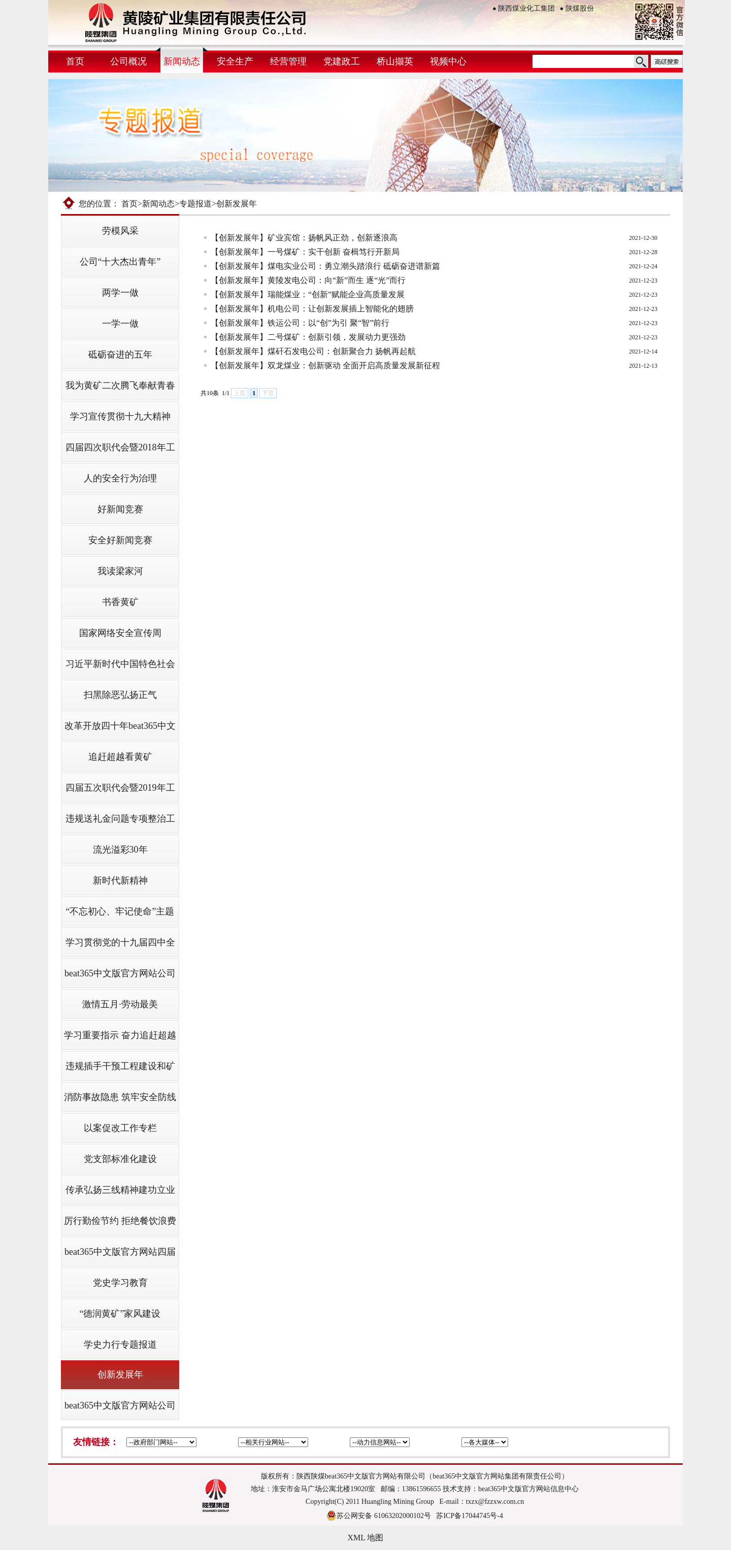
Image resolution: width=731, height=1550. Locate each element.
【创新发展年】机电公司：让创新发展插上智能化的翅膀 (312, 308)
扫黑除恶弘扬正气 (120, 695)
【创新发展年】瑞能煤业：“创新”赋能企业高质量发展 (308, 294)
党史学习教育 (120, 1283)
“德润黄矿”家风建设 (120, 1314)
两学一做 (120, 293)
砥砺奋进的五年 (120, 354)
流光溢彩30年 (120, 849)
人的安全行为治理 (120, 478)
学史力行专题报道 (120, 1345)
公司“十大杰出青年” (120, 262)
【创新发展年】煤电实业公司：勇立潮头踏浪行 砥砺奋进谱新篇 (325, 266)
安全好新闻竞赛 (120, 540)
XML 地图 (366, 1537)
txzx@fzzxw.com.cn (495, 1501)
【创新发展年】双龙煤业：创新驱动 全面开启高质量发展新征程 (325, 365)
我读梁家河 (120, 571)
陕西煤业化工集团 (523, 8)
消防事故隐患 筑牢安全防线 (120, 1097)
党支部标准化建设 (120, 1159)
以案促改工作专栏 (120, 1128)
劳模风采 (120, 231)
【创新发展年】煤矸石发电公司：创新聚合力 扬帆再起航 (313, 351)
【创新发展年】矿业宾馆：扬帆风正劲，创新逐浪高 (304, 237)
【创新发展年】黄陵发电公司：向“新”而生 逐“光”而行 (308, 280)
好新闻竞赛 (120, 509)
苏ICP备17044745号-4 (469, 1516)
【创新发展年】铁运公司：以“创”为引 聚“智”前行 (300, 323)
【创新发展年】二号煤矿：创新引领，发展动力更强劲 (308, 337)
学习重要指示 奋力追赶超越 (120, 1035)
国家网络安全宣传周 (120, 633)
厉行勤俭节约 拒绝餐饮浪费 (120, 1221)
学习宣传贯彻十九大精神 (120, 416)
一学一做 (120, 324)
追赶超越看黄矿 (120, 757)
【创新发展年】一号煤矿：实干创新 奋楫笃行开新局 (305, 252)
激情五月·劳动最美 (120, 1004)
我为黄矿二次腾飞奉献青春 (120, 385)
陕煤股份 (577, 8)
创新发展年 (120, 1374)
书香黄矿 (120, 602)
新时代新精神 (120, 880)
